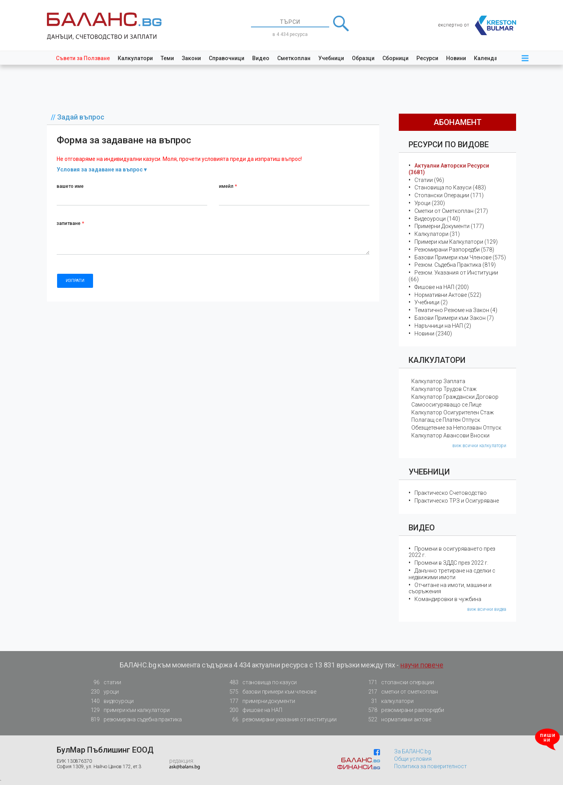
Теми (167, 58)
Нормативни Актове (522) (447, 295)
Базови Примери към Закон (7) (454, 318)
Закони (191, 58)
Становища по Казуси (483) (450, 187)
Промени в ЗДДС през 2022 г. (451, 563)
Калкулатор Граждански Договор (454, 397)
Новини (456, 58)
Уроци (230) (429, 203)
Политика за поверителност (430, 766)
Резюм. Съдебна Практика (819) (455, 265)
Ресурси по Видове (449, 144)
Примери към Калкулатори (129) (456, 242)
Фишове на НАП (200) (441, 287)
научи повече (421, 665)
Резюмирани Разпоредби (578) (454, 249)
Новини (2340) (433, 333)
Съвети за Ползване (83, 58)
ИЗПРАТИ (75, 280)
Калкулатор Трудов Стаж (444, 389)
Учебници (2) (431, 302)
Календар (487, 58)
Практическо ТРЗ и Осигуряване (456, 501)
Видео (260, 58)
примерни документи (260, 701)
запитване (70, 223)
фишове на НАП (253, 710)
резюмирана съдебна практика (134, 719)
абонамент (458, 122)
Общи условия (413, 759)
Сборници (395, 58)
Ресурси (427, 58)
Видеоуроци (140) (437, 219)
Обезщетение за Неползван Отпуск (456, 428)
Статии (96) (429, 180)
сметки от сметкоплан (401, 692)
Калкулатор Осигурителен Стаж (452, 412)
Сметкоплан (293, 58)
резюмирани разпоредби (404, 710)
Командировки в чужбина (447, 599)
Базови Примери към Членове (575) (460, 257)
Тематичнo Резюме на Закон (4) (455, 310)
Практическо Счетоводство (450, 493)
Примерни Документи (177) (449, 226)
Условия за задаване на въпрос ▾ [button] (102, 169)
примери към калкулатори (127, 710)
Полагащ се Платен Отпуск (445, 420)
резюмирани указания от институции (280, 719)
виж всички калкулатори (479, 445)
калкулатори (389, 701)
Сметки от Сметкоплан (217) (451, 211)
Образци (363, 58)
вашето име (70, 186)
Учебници (331, 58)
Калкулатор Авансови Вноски (450, 435)
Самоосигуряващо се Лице (446, 404)
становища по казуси (261, 682)
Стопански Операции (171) (449, 195)
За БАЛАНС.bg (412, 751)
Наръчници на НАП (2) (442, 326)
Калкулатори (135, 58)
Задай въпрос (80, 117)
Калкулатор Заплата (438, 381)
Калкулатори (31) (437, 234)
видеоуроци (110, 701)
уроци (102, 692)
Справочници (226, 58)
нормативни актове (397, 721)
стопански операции (399, 682)
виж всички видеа (486, 609)
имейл (228, 186)
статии (103, 682)
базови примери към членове (270, 692)
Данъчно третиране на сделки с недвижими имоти (452, 573)
